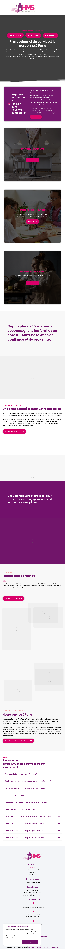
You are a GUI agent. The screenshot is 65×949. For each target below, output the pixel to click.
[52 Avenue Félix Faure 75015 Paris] (33, 903)
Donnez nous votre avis (13, 598)
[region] (22, 935)
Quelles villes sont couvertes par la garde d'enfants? (25, 830)
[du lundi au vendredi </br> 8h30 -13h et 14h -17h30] (33, 911)
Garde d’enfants (33, 35)
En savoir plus (36, 117)
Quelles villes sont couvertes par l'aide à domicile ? (24, 837)
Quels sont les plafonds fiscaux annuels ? (20, 809)
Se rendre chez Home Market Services (18, 741)
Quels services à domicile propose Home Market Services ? (28, 781)
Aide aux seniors (50, 35)
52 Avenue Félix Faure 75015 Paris (33, 907)
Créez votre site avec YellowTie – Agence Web (43, 947)
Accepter (30, 942)
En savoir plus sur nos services (14, 431)
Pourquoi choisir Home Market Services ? (21, 774)
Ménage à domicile (15, 35)
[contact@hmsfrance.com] (33, 921)
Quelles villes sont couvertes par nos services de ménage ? (27, 823)
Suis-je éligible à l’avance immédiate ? (19, 795)
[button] (32, 774)
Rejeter (13, 942)
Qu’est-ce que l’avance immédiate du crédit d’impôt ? (26, 788)
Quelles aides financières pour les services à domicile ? (26, 802)
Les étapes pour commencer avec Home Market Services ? (28, 816)
